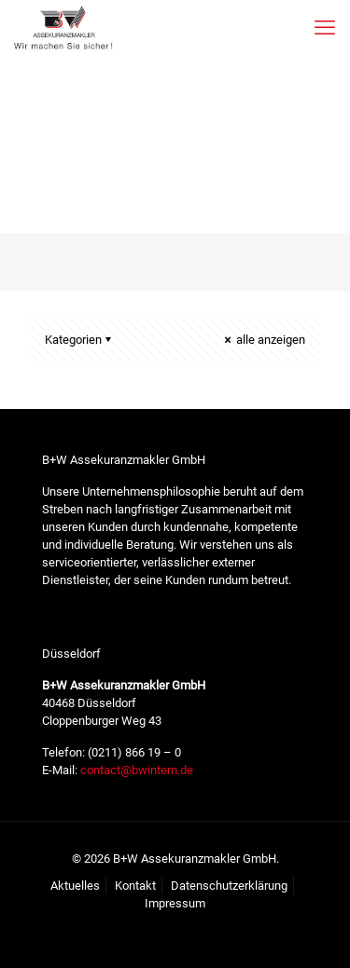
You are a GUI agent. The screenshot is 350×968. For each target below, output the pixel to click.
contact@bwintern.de (135, 770)
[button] (33, 934)
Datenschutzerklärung (229, 886)
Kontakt (135, 886)
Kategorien (79, 340)
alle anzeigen (263, 340)
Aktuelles (75, 886)
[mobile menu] (325, 28)
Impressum (175, 903)
